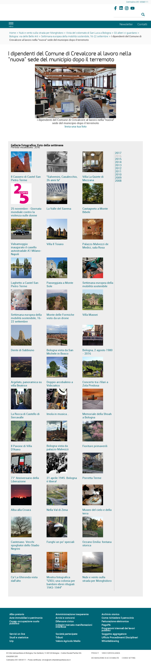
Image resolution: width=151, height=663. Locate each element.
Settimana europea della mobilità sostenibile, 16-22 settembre (74, 36)
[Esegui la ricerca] (143, 14)
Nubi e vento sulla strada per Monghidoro (41, 32)
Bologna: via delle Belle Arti (23, 36)
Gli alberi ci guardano (125, 32)
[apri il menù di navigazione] (10, 24)
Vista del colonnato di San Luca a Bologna (88, 32)
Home (12, 32)
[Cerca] (129, 14)
